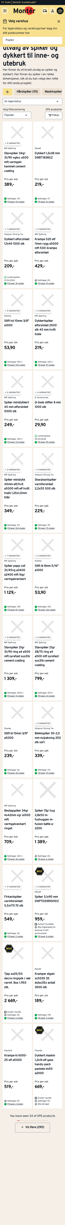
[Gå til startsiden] (25, 10)
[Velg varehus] (44, 10)
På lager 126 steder (47, 610)
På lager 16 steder (46, 202)
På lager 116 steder (16, 202)
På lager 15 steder (46, 283)
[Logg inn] (52, 10)
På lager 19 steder (46, 773)
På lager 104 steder (16, 528)
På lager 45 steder (15, 773)
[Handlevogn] (60, 10)
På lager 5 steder (46, 1018)
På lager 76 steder (15, 283)
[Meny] (4, 10)
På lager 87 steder (15, 610)
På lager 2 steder (15, 936)
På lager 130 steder (16, 365)
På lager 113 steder (16, 442)
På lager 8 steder (46, 936)
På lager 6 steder (46, 859)
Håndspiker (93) (27, 92)
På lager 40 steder (16, 859)
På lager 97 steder (46, 365)
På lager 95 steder (46, 442)
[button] (32, 101)
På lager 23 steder (46, 696)
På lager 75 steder (46, 528)
